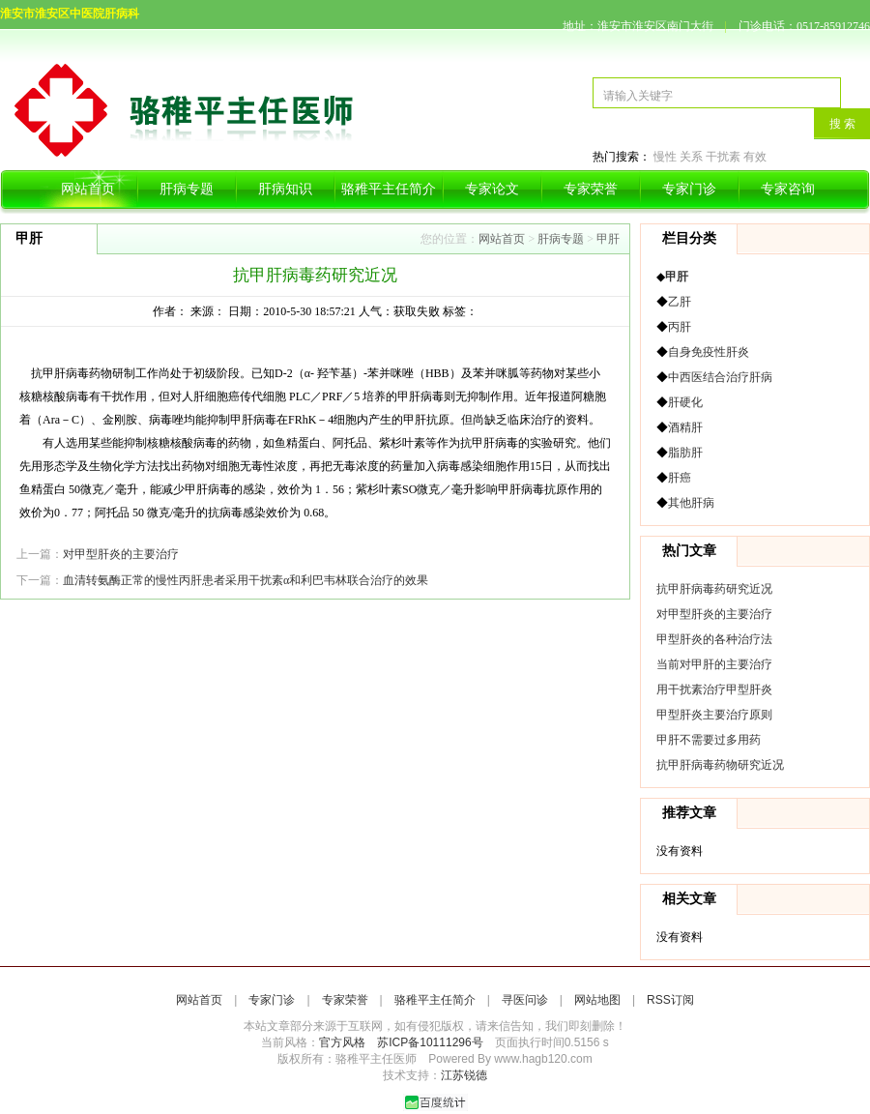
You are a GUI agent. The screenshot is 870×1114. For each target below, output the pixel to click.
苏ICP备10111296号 (429, 1042)
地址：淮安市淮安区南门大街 (638, 26)
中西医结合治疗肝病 (720, 377)
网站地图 (597, 1000)
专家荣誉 (591, 189)
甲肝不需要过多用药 (708, 740)
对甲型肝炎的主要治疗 (121, 554)
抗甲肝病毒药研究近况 (714, 589)
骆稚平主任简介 (388, 189)
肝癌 (679, 477)
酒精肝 (685, 427)
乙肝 (679, 301)
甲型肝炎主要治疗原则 (714, 714)
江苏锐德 (464, 1075)
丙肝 (679, 327)
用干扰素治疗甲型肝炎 (714, 689)
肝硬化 (685, 402)
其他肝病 (691, 503)
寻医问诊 (525, 1000)
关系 (691, 156)
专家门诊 (689, 189)
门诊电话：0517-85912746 (804, 26)
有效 (755, 156)
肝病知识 (285, 189)
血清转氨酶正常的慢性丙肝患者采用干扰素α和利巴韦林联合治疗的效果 (245, 580)
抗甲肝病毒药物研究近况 (720, 765)
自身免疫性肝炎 (708, 352)
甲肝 (608, 239)
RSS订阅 (670, 1000)
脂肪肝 (685, 452)
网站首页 (88, 189)
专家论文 (492, 189)
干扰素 (723, 156)
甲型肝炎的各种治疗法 (714, 639)
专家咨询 (788, 189)
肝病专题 (187, 189)
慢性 (665, 156)
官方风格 (342, 1042)
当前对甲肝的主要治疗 (714, 664)
